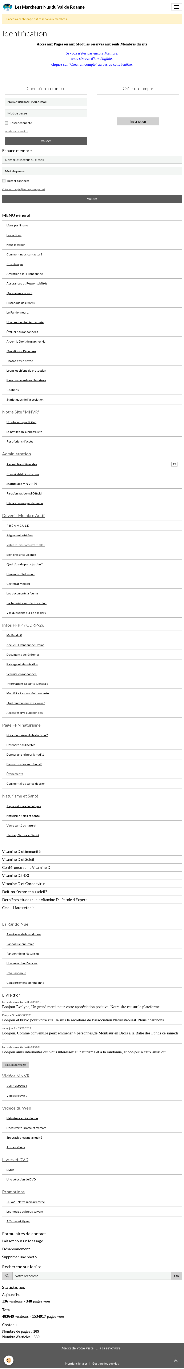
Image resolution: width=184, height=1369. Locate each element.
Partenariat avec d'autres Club (27, 603)
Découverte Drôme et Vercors (26, 1128)
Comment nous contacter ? (24, 254)
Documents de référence (23, 654)
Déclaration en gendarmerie (25, 503)
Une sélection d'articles (22, 963)
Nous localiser (16, 244)
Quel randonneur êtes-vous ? (26, 703)
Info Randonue (16, 973)
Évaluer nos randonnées (22, 332)
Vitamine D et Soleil (18, 859)
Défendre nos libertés (21, 745)
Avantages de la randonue (24, 934)
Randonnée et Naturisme (23, 953)
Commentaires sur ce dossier (26, 783)
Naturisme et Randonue (22, 1118)
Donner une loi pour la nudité (25, 754)
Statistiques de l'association (25, 399)
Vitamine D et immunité (21, 851)
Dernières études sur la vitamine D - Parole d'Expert (44, 899)
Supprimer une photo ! (20, 1257)
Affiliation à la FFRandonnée (25, 273)
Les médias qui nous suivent (25, 1211)
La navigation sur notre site (24, 431)
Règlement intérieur (20, 535)
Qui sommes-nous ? (19, 293)
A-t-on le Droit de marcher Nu (26, 341)
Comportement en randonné (25, 982)
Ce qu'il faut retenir (18, 907)
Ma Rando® (14, 635)
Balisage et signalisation (22, 664)
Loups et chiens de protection (26, 370)
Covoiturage (15, 264)
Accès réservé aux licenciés (25, 712)
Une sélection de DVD (21, 1179)
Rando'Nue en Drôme (20, 944)
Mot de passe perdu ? (16, 131)
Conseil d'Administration (23, 474)
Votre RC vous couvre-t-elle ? (26, 545)
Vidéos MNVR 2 (17, 1095)
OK (176, 1276)
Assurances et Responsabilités (27, 283)
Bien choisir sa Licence (21, 554)
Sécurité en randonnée (22, 674)
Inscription (138, 121)
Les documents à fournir (22, 593)
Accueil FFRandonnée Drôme (25, 645)
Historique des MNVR (21, 302)
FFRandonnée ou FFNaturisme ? (27, 735)
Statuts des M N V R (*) (22, 483)
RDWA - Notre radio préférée (26, 1202)
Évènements (15, 774)
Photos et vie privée (20, 361)
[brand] (43, 7)
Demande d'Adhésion (21, 574)
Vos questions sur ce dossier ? (26, 612)
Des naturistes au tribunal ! (24, 764)
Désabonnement (16, 1249)
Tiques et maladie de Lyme (24, 806)
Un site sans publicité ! (21, 422)
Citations (13, 390)
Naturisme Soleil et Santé (23, 815)
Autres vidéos (16, 1147)
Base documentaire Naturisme (26, 380)
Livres (10, 1169)
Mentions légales (76, 1363)
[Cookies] (9, 1360)
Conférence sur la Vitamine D (26, 867)
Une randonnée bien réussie (25, 322)
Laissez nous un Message (22, 1241)
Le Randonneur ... (18, 312)
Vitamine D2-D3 (15, 875)
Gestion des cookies (105, 1363)
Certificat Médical (18, 583)
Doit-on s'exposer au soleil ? (24, 891)
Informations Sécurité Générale (27, 683)
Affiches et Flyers (18, 1221)
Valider (46, 141)
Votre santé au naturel (21, 825)
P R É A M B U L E (18, 525)
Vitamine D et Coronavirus (23, 883)
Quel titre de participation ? (25, 564)
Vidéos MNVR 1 (17, 1086)
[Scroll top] (175, 1360)
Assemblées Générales (22, 464)
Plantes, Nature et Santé (23, 835)
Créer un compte (11, 189)
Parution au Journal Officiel (24, 493)
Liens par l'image (17, 225)
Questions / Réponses (21, 351)
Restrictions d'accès (20, 441)
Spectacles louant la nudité (24, 1137)
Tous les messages (15, 1064)
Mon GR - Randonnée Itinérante (28, 693)
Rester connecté (21, 123)
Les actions (14, 235)
